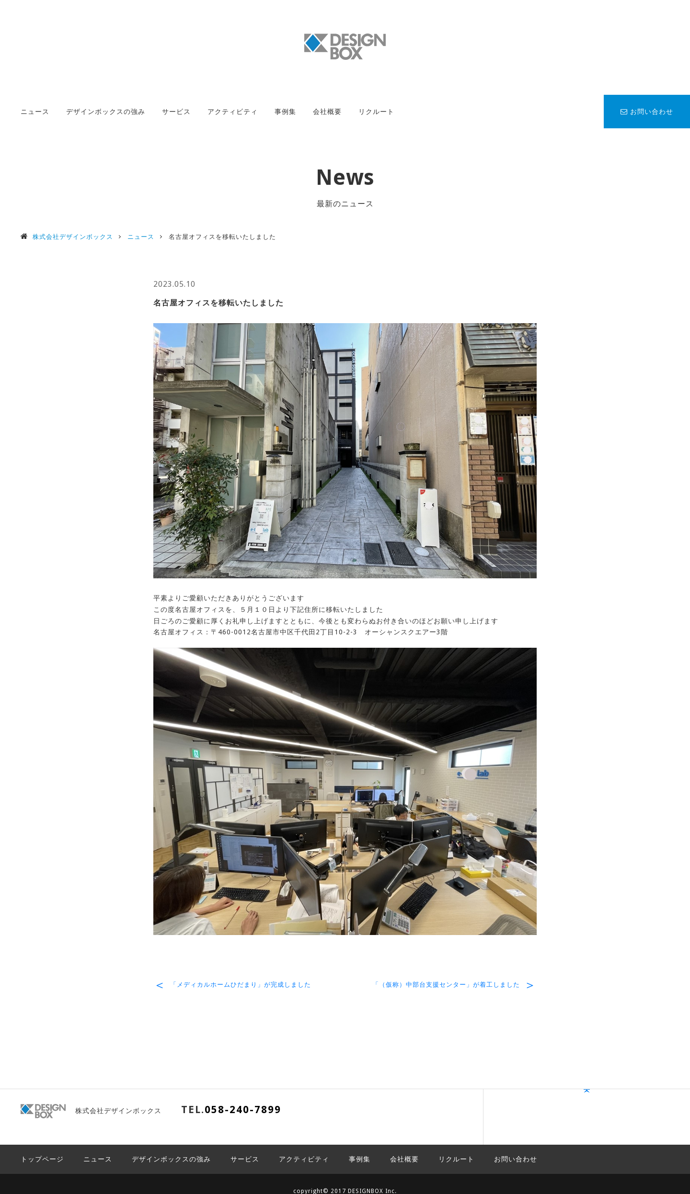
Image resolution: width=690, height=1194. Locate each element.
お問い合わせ (647, 111)
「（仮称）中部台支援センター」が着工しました (446, 984)
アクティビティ (232, 111)
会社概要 (327, 111)
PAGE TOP (640, 1114)
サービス (176, 111)
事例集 (285, 111)
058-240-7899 (243, 1109)
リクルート (376, 111)
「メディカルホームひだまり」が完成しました (240, 984)
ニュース (35, 111)
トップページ (42, 1145)
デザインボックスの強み (105, 111)
